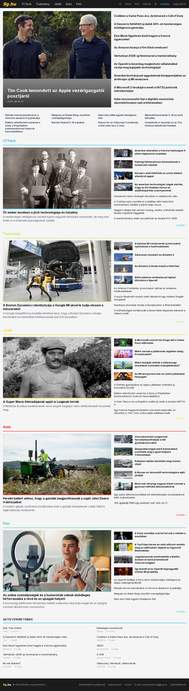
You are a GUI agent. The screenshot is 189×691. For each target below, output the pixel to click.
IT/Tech (27, 4)
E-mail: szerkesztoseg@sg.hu (150, 684)
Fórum (128, 684)
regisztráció (179, 4)
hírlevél (147, 4)
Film (78, 4)
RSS (137, 4)
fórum (128, 4)
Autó (69, 4)
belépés (165, 4)
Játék (57, 4)
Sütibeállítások (178, 684)
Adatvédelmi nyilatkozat (92, 684)
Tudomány (43, 4)
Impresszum (115, 684)
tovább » (181, 225)
